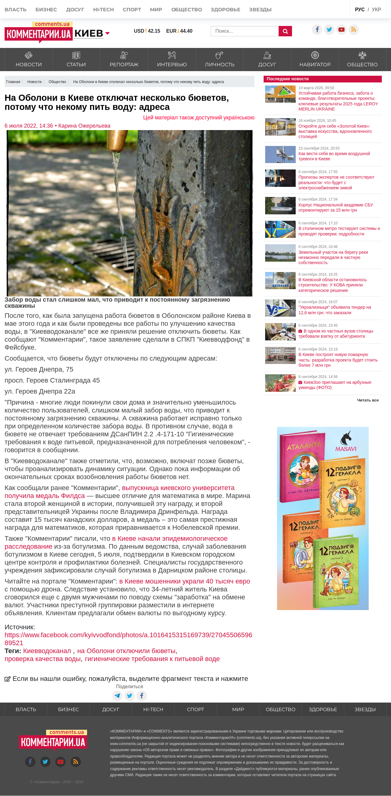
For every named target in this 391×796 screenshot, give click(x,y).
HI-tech (103, 10)
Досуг (75, 10)
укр (376, 9)
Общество (186, 10)
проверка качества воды (43, 659)
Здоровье (225, 10)
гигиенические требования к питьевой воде (152, 659)
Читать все (368, 400)
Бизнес (46, 10)
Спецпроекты (330, 9)
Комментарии (47, 782)
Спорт (132, 10)
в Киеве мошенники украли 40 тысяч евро (184, 581)
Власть (15, 10)
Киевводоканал (48, 651)
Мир (156, 10)
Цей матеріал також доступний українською (199, 117)
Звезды (260, 10)
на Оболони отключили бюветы (126, 651)
